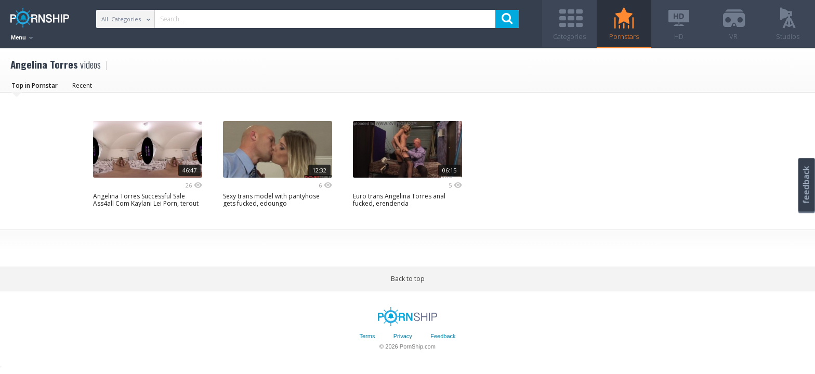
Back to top (408, 278)
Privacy (402, 336)
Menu (22, 37)
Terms (367, 336)
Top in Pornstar (34, 85)
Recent (82, 85)
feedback (806, 185)
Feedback (442, 336)
